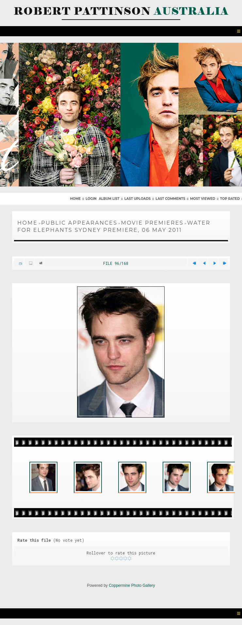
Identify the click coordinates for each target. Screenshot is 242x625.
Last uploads (137, 199)
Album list (109, 199)
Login (91, 199)
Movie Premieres (152, 223)
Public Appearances (79, 223)
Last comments (170, 199)
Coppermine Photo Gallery (132, 585)
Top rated (230, 199)
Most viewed (202, 199)
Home (75, 199)
